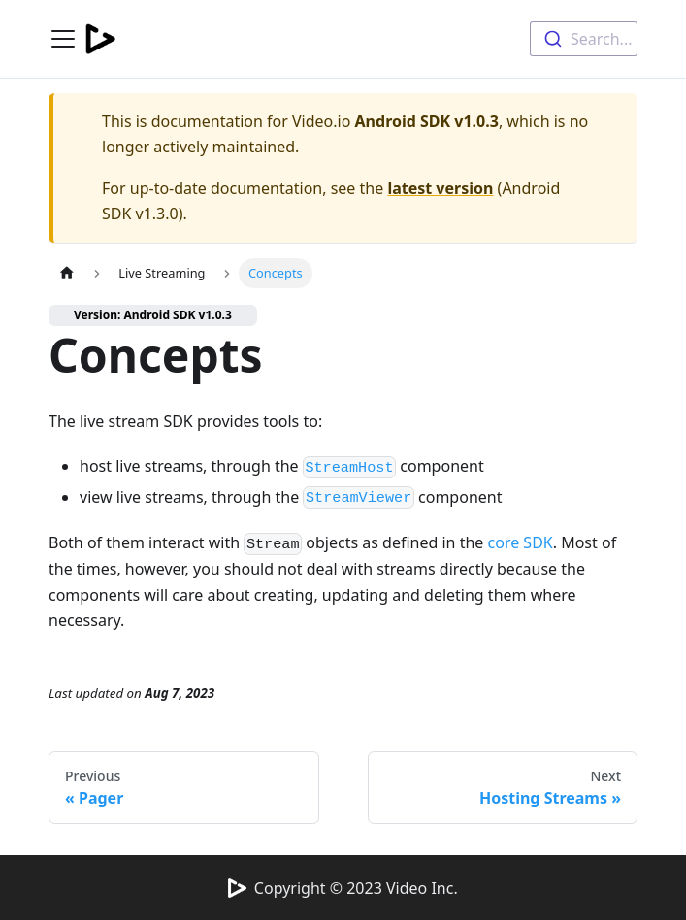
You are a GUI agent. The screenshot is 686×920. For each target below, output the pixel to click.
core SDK (520, 542)
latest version (440, 188)
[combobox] (583, 38)
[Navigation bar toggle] (63, 38)
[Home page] (67, 273)
